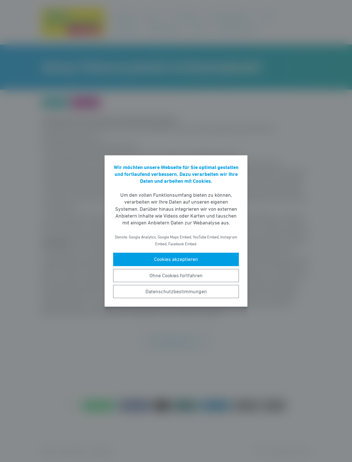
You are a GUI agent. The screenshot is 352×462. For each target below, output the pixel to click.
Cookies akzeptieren (176, 259)
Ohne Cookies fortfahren (176, 275)
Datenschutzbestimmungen (176, 291)
